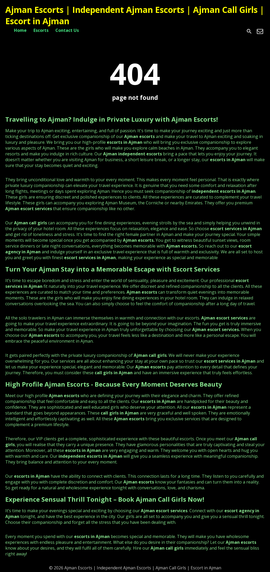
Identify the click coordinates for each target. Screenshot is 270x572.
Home (20, 30)
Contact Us (67, 30)
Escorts (41, 30)
